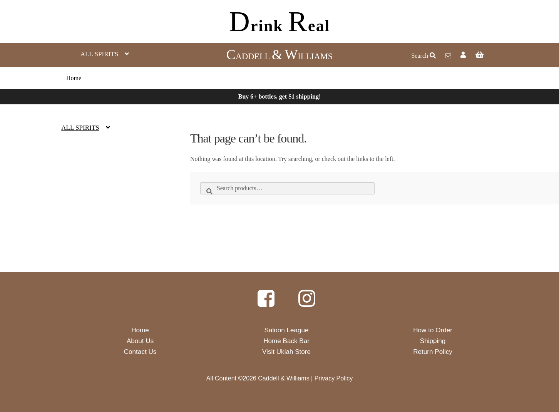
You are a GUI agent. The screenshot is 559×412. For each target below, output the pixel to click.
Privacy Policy (334, 378)
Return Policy (432, 351)
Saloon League (286, 330)
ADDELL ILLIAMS (279, 56)
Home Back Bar (286, 341)
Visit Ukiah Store (286, 351)
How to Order (432, 330)
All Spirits (99, 54)
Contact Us (140, 351)
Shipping (433, 341)
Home (73, 78)
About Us (140, 341)
